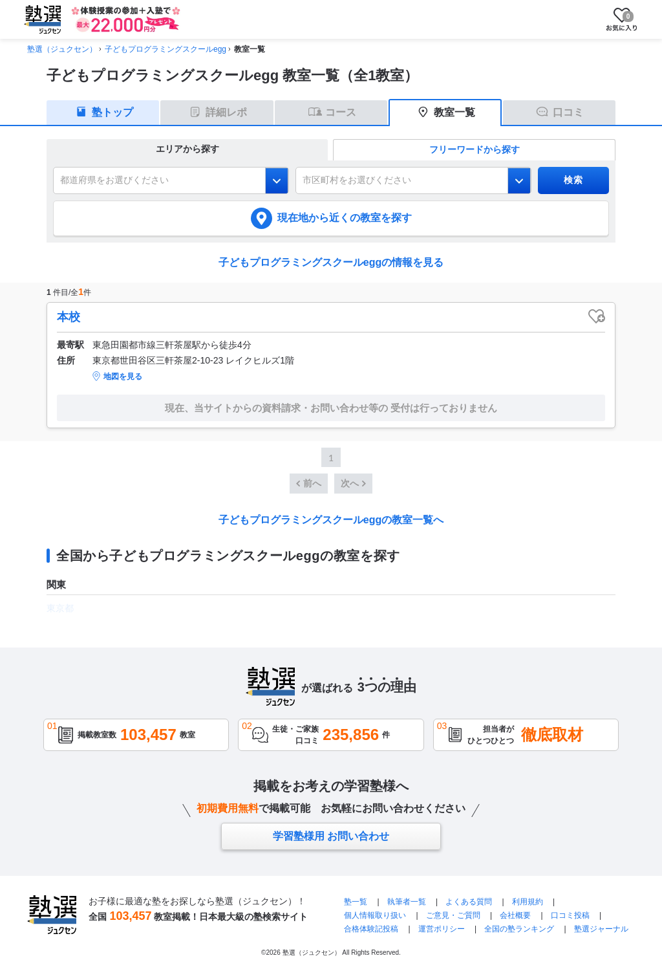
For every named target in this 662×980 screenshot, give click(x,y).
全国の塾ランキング (519, 928)
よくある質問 (468, 901)
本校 (68, 316)
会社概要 (515, 915)
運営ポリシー (441, 928)
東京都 (60, 608)
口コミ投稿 (570, 915)
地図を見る (122, 376)
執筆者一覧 (406, 901)
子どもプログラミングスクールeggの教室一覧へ (331, 519)
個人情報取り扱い (375, 915)
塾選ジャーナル (601, 928)
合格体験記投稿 (371, 928)
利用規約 (527, 901)
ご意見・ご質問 (453, 915)
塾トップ (112, 112)
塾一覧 (355, 901)
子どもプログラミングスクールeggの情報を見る (331, 262)
